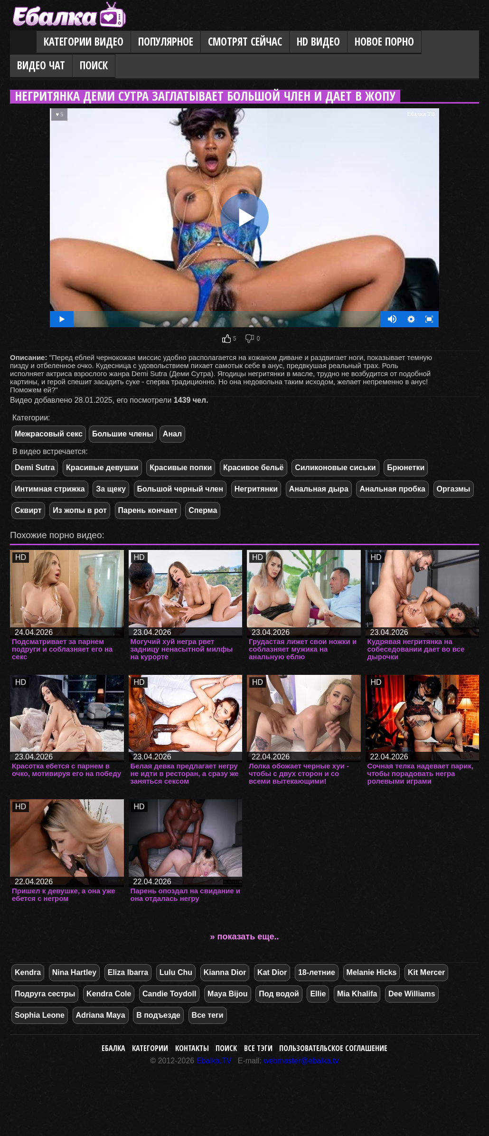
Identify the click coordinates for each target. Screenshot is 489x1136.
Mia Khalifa (357, 994)
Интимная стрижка (50, 489)
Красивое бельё (253, 468)
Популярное (165, 41)
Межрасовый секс (49, 434)
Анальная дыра (318, 489)
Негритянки (256, 489)
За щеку (111, 489)
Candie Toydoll (169, 994)
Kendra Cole (108, 994)
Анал (172, 434)
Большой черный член (180, 489)
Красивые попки (181, 468)
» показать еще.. (244, 936)
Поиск (94, 65)
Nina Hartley (74, 972)
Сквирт (28, 510)
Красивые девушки (102, 468)
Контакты (192, 1048)
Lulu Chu (176, 972)
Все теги (208, 1015)
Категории (150, 1048)
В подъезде (158, 1015)
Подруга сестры (45, 994)
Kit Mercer (426, 972)
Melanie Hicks (372, 972)
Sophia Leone (40, 1015)
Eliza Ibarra (128, 972)
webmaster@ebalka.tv (301, 1061)
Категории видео (83, 41)
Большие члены (122, 434)
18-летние (316, 972)
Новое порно (384, 41)
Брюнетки (405, 468)
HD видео (318, 41)
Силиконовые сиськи (335, 468)
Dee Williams (411, 994)
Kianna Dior (225, 972)
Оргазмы (453, 489)
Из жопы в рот (80, 510)
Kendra (28, 972)
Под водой (279, 994)
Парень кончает (148, 510)
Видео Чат (41, 65)
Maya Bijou (227, 994)
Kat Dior (272, 972)
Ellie (318, 994)
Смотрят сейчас (245, 41)
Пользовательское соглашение (333, 1048)
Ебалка (113, 1048)
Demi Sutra (35, 468)
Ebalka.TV (214, 1061)
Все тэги (258, 1048)
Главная (23, 42)
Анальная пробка (392, 489)
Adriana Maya (100, 1015)
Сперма (202, 510)
